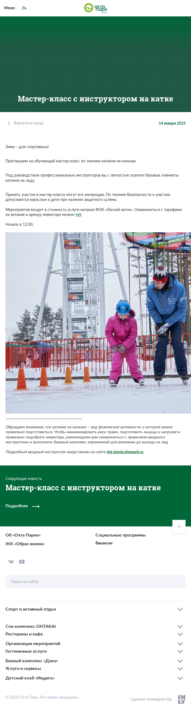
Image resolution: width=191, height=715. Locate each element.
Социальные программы (121, 535)
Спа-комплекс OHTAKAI (30, 626)
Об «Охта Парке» (22, 535)
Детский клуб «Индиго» (29, 678)
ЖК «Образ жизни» (25, 544)
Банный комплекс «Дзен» (31, 661)
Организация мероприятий (32, 643)
